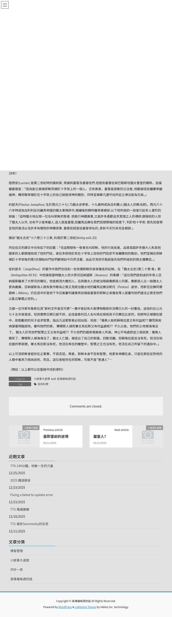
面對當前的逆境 (55, 436)
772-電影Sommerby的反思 (29, 523)
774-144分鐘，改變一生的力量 (31, 465)
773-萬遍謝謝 (19, 509)
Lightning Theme (85, 607)
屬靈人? (99, 436)
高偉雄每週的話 (66, 378)
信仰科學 (43, 384)
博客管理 (16, 550)
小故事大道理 (42, 378)
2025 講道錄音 (20, 480)
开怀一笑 (16, 569)
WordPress (65, 607)
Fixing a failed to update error (31, 494)
